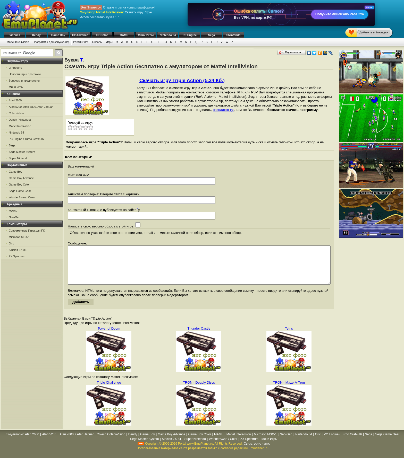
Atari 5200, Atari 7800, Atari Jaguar (31, 106)
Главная (14, 35)
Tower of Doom (109, 336)
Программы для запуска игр (51, 41)
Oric (11, 243)
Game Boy (58, 35)
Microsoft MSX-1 (19, 237)
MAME (124, 35)
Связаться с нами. (257, 451)
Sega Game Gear (20, 190)
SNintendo (233, 35)
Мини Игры (146, 35)
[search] (26, 53)
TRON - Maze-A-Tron (289, 390)
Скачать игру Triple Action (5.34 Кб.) (182, 80)
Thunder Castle (199, 336)
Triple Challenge (109, 390)
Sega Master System (22, 151)
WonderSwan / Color (22, 197)
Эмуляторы (14, 442)
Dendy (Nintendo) (20, 119)
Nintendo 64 (168, 35)
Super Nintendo (18, 158)
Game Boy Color (19, 184)
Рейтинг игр (81, 41)
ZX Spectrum (17, 256)
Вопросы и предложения (25, 80)
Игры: (109, 41)
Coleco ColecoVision (111, 442)
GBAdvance (80, 35)
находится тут (223, 110)
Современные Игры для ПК (27, 230)
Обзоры (97, 41)
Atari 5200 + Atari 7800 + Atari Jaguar (68, 442)
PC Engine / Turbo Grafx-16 (26, 138)
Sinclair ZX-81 (18, 249)
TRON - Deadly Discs (199, 390)
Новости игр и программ (25, 74)
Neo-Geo (14, 217)
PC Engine (189, 35)
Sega (211, 35)
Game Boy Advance (21, 178)
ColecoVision (17, 113)
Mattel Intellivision (18, 41)
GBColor (102, 35)
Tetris (289, 336)
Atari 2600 (15, 100)
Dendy (36, 35)
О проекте (15, 67)
